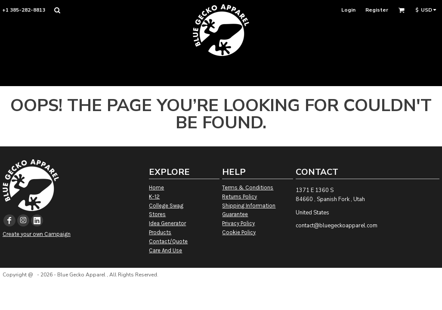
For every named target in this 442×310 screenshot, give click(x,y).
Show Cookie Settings (221, 285)
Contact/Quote (168, 241)
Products (160, 232)
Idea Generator (167, 223)
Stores (157, 214)
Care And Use (165, 250)
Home (156, 187)
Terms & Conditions (247, 187)
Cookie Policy (239, 232)
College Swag (166, 205)
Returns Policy (239, 196)
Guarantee (235, 214)
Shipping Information (248, 205)
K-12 (154, 196)
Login (348, 9)
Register (376, 9)
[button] (57, 10)
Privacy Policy (238, 223)
